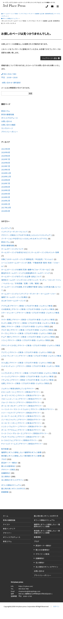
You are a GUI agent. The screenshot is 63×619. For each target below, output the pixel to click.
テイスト (6, 524)
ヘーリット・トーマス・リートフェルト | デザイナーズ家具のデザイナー (28, 409)
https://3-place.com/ (25, 586)
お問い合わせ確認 (8, 125)
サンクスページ (7, 128)
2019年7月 (5, 166)
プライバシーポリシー (9, 131)
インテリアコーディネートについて (14, 231)
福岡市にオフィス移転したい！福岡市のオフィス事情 (21, 452)
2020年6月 (5, 162)
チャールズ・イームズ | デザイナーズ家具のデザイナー (22, 443)
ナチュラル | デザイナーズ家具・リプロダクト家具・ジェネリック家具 (27, 380)
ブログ (3, 459)
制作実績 (5, 449)
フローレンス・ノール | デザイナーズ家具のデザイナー (22, 399)
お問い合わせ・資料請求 (11, 82)
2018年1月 (5, 204)
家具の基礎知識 (7, 114)
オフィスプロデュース (9, 118)
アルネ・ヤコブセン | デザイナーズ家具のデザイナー (21, 437)
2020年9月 (5, 152)
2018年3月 (5, 197)
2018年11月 (6, 176)
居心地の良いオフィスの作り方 (13, 488)
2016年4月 (5, 211)
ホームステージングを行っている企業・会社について (21, 276)
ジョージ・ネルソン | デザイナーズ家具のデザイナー (21, 402)
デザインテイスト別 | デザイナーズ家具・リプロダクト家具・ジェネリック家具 (30, 345)
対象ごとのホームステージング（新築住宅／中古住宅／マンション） (27, 259)
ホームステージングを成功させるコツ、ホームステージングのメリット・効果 (30, 252)
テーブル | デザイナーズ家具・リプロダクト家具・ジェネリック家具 (26, 333)
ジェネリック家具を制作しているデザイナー (18, 388)
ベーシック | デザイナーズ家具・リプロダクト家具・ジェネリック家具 (27, 376)
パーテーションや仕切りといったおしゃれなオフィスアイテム (24, 238)
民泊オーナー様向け (9, 462)
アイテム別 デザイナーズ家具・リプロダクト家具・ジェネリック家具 (27, 306)
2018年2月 (5, 200)
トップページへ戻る (49, 58)
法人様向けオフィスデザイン (12, 480)
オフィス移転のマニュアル (11, 485)
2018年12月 (6, 173)
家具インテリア (9, 528)
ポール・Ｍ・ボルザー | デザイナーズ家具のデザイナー (22, 406)
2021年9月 (5, 149)
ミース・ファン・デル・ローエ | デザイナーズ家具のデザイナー (24, 433)
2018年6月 (5, 187)
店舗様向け (5, 473)
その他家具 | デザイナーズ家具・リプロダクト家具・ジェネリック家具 (27, 309)
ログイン (56, 606)
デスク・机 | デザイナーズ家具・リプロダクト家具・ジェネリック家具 (27, 330)
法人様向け (5, 476)
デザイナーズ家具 (8, 469)
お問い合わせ (6, 121)
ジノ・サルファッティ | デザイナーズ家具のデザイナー (21, 419)
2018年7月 (5, 183)
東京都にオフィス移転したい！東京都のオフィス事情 (21, 456)
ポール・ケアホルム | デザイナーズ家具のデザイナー (21, 430)
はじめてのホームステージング (13, 300)
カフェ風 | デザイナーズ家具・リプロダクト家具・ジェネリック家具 (26, 362)
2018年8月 (5, 180)
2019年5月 (5, 169)
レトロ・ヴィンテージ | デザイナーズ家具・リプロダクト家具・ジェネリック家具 (31, 356)
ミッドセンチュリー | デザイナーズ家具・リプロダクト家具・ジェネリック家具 (30, 366)
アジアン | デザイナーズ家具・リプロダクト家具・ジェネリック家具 (26, 352)
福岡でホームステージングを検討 (14, 297)
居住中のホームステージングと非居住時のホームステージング (25, 273)
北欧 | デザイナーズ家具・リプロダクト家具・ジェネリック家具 (25, 383)
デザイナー (7, 533)
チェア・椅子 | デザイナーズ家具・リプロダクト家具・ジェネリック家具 (28, 337)
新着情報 (5, 492)
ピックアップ (6, 228)
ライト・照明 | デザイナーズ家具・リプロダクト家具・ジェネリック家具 (28, 319)
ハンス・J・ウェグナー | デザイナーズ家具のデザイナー (22, 426)
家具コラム (5, 111)
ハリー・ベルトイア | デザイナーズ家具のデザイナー (21, 412)
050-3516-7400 (23, 589)
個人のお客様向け (8, 466)
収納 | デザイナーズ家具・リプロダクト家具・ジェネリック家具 (25, 326)
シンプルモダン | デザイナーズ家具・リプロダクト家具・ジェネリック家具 (29, 373)
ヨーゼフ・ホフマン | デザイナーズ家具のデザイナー (21, 395)
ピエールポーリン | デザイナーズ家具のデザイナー (20, 392)
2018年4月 (5, 194)
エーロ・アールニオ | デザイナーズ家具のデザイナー (21, 416)
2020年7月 (5, 159)
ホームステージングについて (12, 249)
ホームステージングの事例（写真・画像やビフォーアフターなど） (26, 269)
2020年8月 (5, 156)
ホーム (5, 516)
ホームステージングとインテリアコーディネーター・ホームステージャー (28, 293)
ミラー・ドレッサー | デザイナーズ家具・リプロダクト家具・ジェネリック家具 (30, 312)
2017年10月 (6, 207)
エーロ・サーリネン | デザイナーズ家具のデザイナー (21, 423)
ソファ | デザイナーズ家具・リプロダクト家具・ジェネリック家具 (25, 340)
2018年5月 (5, 190)
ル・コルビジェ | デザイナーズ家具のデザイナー (19, 440)
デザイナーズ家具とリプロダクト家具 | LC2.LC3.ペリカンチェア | (26, 235)
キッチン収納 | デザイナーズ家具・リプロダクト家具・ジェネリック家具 (28, 323)
